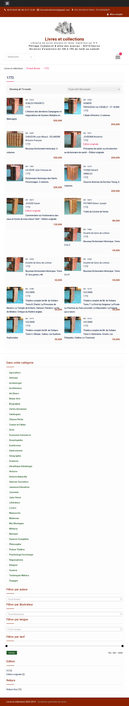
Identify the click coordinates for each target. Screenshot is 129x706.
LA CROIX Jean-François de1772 (34, 176)
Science (13, 570)
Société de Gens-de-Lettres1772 (92, 239)
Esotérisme (15, 445)
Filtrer (12, 652)
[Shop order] (93, 89)
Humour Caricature (18, 482)
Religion (13, 565)
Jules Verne (15, 497)
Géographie (15, 456)
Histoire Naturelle (18, 476)
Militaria (13, 529)
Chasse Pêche (16, 419)
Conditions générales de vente (52, 702)
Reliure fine (11, 689)
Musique (13, 534)
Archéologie (15, 383)
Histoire (13, 471)
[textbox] (64, 599)
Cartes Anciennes (18, 409)
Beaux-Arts (14, 398)
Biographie (14, 404)
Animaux (13, 378)
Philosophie (15, 544)
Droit (11, 430)
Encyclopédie (16, 440)
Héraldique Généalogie (20, 466)
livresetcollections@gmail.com (55, 10)
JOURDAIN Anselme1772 (92, 145)
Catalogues (15, 414)
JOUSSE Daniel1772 (34, 212)
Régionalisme (16, 560)
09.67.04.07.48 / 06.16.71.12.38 (21, 10)
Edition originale (14, 674)
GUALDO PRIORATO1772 (34, 110)
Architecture (15, 388)
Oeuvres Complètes (19, 539)
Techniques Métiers (19, 575)
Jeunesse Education (19, 487)
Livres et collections (64, 39)
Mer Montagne (16, 523)
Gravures (13, 461)
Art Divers (14, 393)
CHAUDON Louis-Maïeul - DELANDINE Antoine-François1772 (34, 145)
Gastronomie (15, 450)
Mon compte (116, 14)
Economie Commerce (20, 435)
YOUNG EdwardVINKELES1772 (92, 178)
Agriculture (14, 372)
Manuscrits (14, 513)
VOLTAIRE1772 (34, 299)
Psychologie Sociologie (21, 554)
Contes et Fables (17, 424)
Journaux (14, 492)
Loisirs (12, 508)
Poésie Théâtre (17, 549)
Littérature (14, 502)
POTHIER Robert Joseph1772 (92, 210)
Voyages (13, 581)
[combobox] (64, 599)
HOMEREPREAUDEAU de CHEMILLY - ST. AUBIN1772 (92, 112)
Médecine (14, 518)
